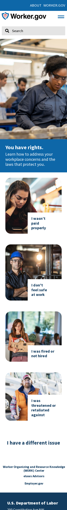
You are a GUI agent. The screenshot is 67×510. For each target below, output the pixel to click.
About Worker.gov (47, 5)
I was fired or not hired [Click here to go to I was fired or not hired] (42, 353)
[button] (61, 16)
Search (4, 25)
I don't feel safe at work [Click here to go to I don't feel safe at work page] (39, 290)
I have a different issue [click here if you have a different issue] (33, 443)
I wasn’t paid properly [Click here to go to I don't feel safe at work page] (38, 223)
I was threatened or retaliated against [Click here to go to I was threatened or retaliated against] (43, 407)
